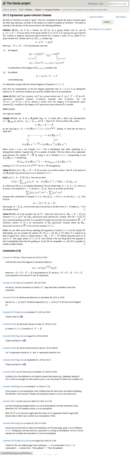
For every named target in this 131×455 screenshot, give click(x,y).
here (18, 317)
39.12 (71, 10)
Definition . (11, 30)
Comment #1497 (9, 283)
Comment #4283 (9, 348)
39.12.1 (63, 155)
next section (121, 17)
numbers (107, 22)
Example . (10, 118)
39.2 (42, 287)
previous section (96, 17)
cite (105, 10)
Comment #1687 (9, 297)
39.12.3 (47, 173)
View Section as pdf (99, 29)
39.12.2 (17, 329)
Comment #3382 (9, 324)
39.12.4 (65, 230)
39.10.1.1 (59, 84)
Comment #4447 (9, 360)
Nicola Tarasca (26, 441)
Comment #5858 (9, 386)
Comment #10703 (10, 441)
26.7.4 (22, 223)
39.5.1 (38, 149)
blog (101, 4)
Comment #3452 (9, 336)
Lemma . (9, 96)
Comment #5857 (9, 372)
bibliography (93, 4)
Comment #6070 (9, 423)
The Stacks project (18, 3)
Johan (21, 283)
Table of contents (10, 10)
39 (43, 10)
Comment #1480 (9, 257)
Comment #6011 (9, 401)
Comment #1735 (9, 312)
